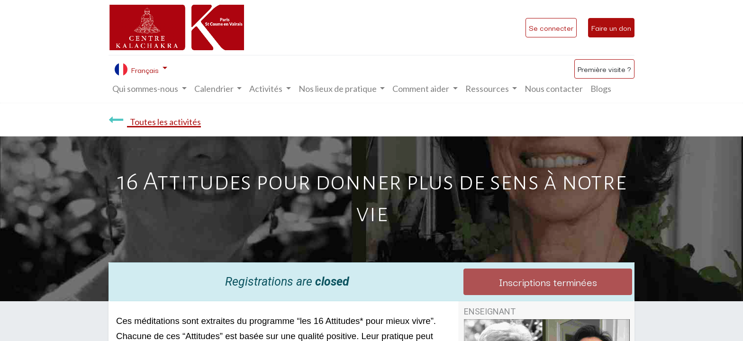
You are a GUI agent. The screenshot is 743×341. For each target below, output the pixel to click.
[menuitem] (554, 89)
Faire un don (611, 27)
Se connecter (551, 27)
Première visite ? (604, 68)
